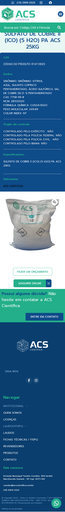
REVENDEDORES (13, 446)
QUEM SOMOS (12, 413)
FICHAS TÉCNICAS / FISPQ (20, 440)
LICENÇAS (9, 419)
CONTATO (9, 460)
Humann (38, 503)
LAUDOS (8, 433)
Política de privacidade (12, 508)
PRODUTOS (10, 453)
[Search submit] (59, 27)
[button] (60, 14)
